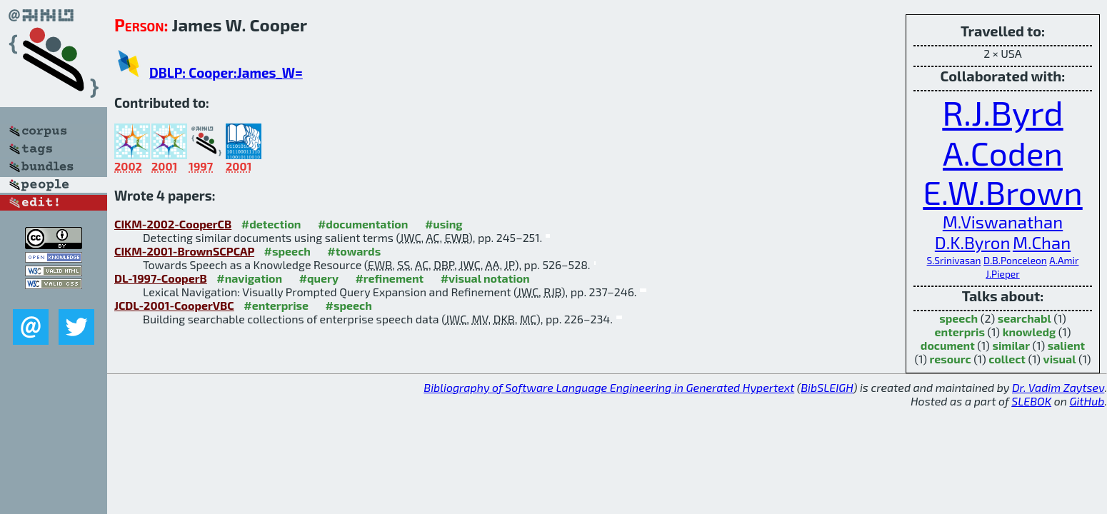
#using (444, 224)
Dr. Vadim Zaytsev (1058, 387)
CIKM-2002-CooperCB (172, 224)
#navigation (249, 278)
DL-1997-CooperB (160, 278)
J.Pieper (1002, 274)
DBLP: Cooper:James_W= (226, 72)
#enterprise (276, 305)
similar (1011, 345)
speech (958, 318)
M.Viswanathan (1003, 221)
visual (1059, 359)
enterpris (960, 331)
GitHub (1087, 401)
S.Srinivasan (954, 260)
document (948, 345)
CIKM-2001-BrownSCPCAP (184, 251)
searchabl (1024, 318)
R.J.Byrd (1002, 112)
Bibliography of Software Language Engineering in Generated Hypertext (609, 387)
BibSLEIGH (827, 387)
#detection (271, 224)
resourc (950, 359)
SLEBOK (1031, 401)
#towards (354, 251)
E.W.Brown (1003, 191)
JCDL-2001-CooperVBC (174, 305)
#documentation (363, 224)
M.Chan (1042, 242)
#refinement (389, 278)
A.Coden (1003, 152)
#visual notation (485, 278)
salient (1066, 345)
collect (1007, 359)
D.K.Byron (973, 242)
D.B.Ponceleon (1015, 260)
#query (319, 278)
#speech (287, 251)
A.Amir (1063, 260)
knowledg (1029, 331)
